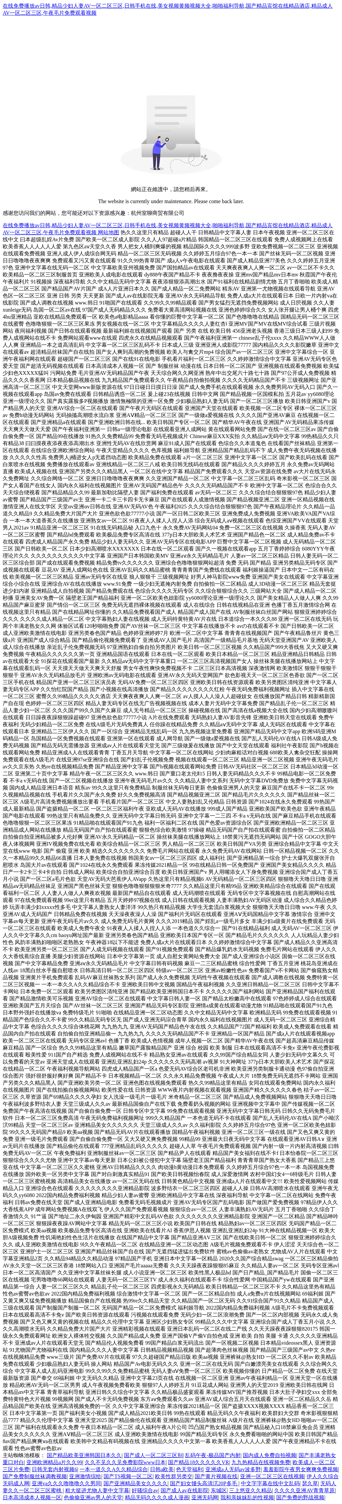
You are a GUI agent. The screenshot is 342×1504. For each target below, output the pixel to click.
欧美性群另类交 (173, 1476)
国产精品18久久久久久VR (198, 1462)
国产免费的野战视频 (300, 1497)
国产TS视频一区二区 (128, 1476)
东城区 (219, 1490)
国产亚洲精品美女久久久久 (136, 1483)
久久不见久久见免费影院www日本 (125, 1462)
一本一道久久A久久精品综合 (113, 1469)
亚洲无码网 (204, 1497)
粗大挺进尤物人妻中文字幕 (97, 1490)
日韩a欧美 (162, 1469)
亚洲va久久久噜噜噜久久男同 (66, 1483)
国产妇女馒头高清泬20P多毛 (204, 1483)
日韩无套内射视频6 (54, 1469)
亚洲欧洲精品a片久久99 (54, 1462)
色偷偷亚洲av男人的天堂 (93, 1497)
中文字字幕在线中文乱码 (270, 1483)
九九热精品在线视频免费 (260, 1462)
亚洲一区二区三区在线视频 (272, 1476)
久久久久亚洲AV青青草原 (304, 1490)
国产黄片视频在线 (216, 1476)
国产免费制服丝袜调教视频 (35, 1476)
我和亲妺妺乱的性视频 (247, 1497)
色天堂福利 (189, 1469)
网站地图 (108, 232)
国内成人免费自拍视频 (269, 1455)
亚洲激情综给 (85, 1476)
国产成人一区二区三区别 (153, 1455)
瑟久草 (310, 1483)
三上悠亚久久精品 (250, 1490)
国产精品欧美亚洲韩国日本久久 (84, 1455)
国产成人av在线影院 (184, 1490)
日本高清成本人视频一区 (32, 1497)
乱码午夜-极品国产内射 (212, 1455)
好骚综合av (145, 1490)
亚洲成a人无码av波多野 (233, 1469)
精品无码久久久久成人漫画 (157, 1497)
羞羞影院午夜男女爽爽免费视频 (300, 1469)
